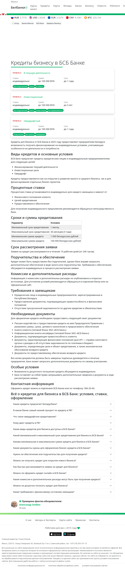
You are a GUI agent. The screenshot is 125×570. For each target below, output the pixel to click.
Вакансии (80, 520)
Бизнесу (89, 5)
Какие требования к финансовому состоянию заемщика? (43, 491)
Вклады (67, 5)
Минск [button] (14, 1)
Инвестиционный (32, 96)
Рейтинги (115, 5)
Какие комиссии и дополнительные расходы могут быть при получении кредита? (57, 479)
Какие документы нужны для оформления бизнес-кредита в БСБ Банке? (51, 447)
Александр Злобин (29, 504)
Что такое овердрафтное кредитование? (34, 416)
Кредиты (45, 5)
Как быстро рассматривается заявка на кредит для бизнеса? (45, 466)
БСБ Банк (40, 23)
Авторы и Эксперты (45, 520)
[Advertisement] (62, 41)
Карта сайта (65, 520)
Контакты (94, 520)
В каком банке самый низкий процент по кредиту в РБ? (42, 410)
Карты (56, 5)
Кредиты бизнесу (54, 23)
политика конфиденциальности (31, 565)
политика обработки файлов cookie (63, 565)
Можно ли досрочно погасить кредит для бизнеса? (40, 485)
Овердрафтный (31, 120)
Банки (78, 5)
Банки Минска (28, 23)
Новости (101, 5)
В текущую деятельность (36, 72)
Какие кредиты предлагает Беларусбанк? (35, 404)
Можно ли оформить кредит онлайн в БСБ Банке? (39, 473)
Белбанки (19, 7)
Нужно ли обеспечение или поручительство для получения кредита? (50, 454)
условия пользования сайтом (94, 565)
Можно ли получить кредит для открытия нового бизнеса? (44, 460)
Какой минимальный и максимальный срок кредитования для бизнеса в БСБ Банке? (58, 435)
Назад (15, 23)
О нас (29, 520)
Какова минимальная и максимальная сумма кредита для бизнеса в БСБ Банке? (56, 441)
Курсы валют (33, 7)
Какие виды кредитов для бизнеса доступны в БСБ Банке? (44, 429)
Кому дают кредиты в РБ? (26, 422)
